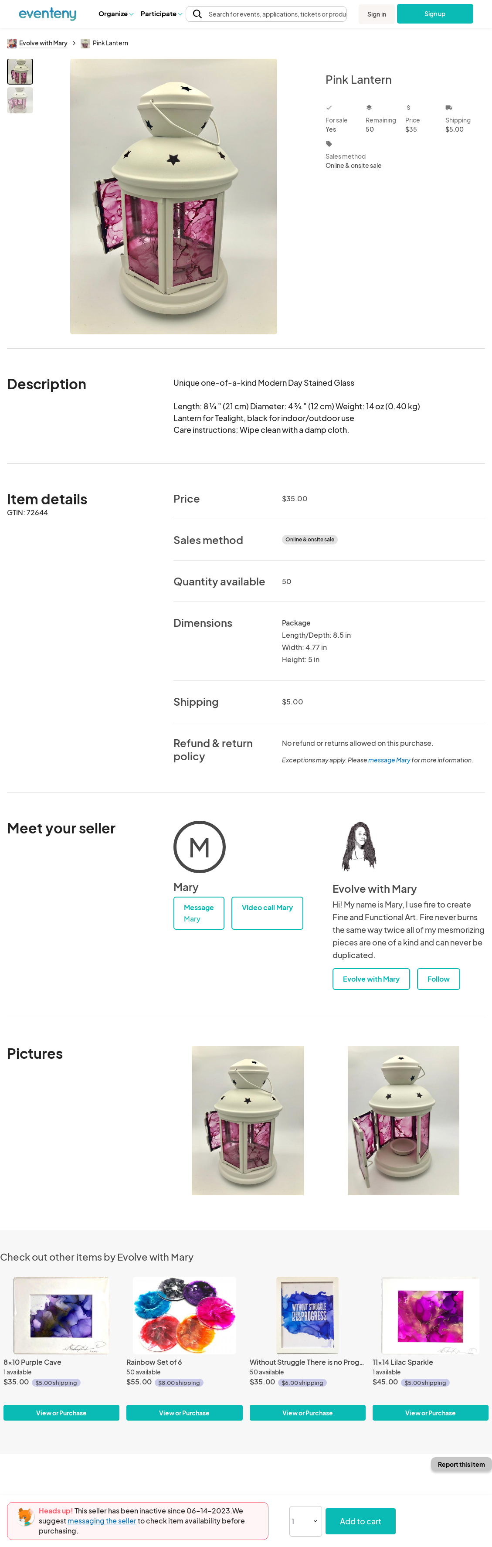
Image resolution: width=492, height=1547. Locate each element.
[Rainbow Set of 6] (184, 1315)
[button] (115, 13)
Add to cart (360, 1521)
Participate (161, 13)
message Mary (389, 760)
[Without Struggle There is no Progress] (308, 1315)
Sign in (376, 14)
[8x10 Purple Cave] (61, 1315)
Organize (115, 13)
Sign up (435, 13)
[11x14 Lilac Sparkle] (431, 1315)
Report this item (461, 1464)
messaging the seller (102, 1520)
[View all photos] (174, 196)
